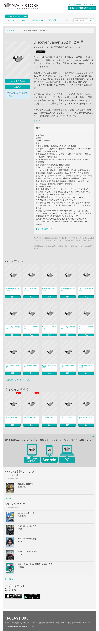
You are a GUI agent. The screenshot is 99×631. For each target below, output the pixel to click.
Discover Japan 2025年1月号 (31, 366)
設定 (85, 5)
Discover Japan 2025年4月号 (68, 327)
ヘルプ (92, 5)
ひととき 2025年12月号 (12, 417)
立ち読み (17, 87)
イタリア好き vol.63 (66, 417)
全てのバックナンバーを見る (18, 380)
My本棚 (78, 5)
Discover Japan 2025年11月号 (30, 289)
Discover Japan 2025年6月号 (31, 327)
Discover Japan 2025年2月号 (13, 366)
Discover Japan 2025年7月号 (13, 327)
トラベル (37, 121)
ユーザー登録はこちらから (82, 8)
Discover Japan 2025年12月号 (12, 289)
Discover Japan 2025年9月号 (68, 289)
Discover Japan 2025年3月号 (86, 327)
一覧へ (9, 498)
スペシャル (64, 20)
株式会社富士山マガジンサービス (79, 623)
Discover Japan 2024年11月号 (67, 366)
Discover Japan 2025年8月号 (86, 289)
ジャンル (11, 20)
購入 (12, 297)
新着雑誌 (52, 20)
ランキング (23, 20)
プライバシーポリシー (31, 623)
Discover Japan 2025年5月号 (49, 327)
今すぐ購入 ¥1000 (17, 81)
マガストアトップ (14, 30)
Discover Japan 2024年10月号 (85, 366)
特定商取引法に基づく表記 (49, 623)
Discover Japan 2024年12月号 (49, 366)
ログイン (71, 5)
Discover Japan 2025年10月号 (49, 289)
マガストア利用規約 (12, 623)
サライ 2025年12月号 (48, 417)
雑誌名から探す (38, 20)
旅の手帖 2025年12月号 (31, 417)
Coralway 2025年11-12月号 (85, 418)
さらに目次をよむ (44, 229)
